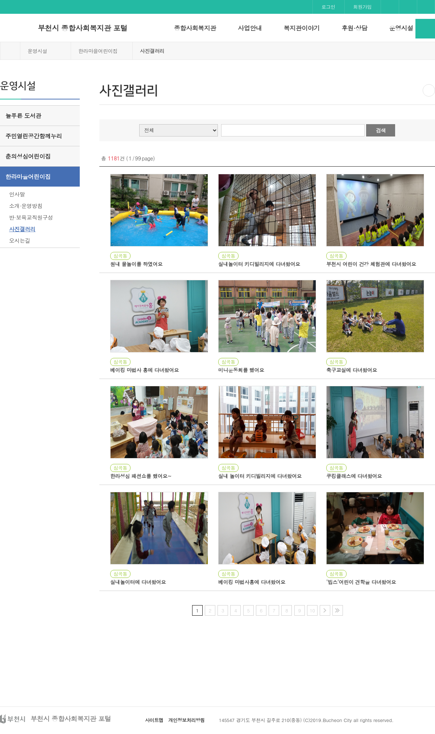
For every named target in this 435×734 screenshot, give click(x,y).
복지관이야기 (301, 28)
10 (312, 610)
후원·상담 (354, 28)
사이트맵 (154, 720)
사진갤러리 (22, 229)
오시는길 (19, 240)
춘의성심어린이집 (28, 156)
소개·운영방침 (25, 205)
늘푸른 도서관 (23, 115)
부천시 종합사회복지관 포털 (82, 28)
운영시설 (401, 28)
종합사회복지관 (195, 28)
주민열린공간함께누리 (33, 136)
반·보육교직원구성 (31, 217)
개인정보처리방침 (186, 720)
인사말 (17, 194)
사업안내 (250, 28)
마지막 (337, 610)
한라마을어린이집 (98, 50)
